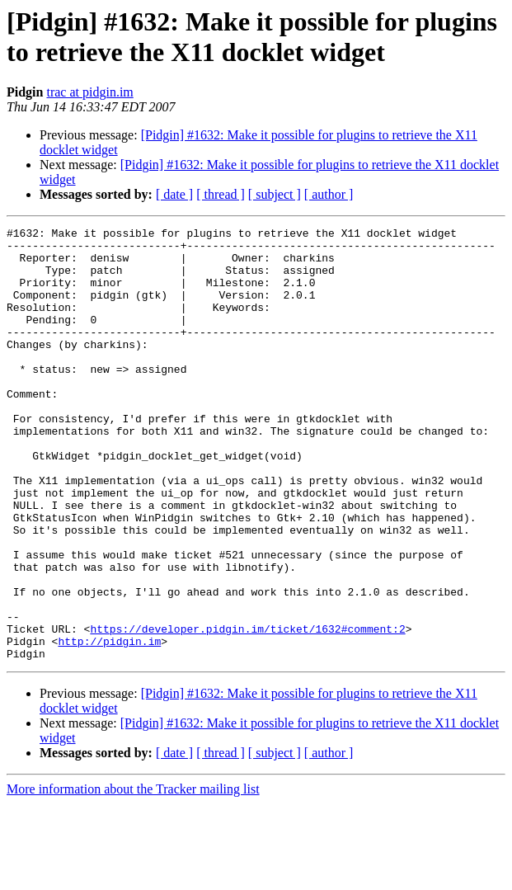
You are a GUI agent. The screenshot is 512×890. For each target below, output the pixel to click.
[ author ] (329, 194)
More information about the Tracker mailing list (133, 876)
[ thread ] (220, 194)
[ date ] (174, 194)
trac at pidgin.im (89, 92)
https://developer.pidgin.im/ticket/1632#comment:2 (247, 710)
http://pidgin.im (109, 725)
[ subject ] (274, 194)
